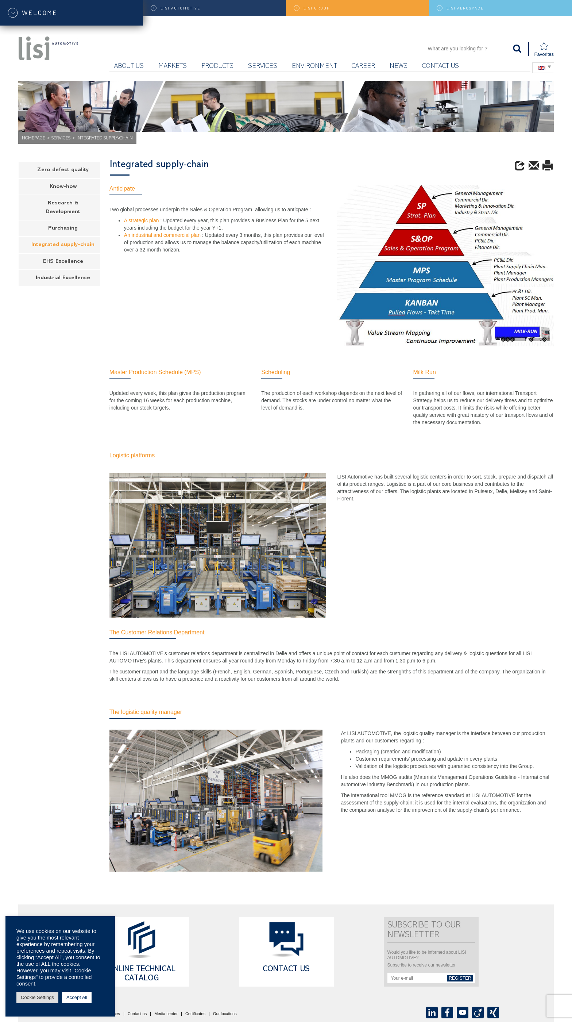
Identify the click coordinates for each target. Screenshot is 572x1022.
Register (460, 978)
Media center (166, 1014)
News (398, 66)
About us (129, 66)
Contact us (440, 66)
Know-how (63, 187)
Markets (172, 66)
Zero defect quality (63, 170)
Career (363, 66)
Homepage (33, 138)
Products (217, 66)
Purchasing (63, 228)
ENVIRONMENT (314, 66)
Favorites (544, 49)
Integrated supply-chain (62, 245)
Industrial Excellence (63, 278)
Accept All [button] (76, 997)
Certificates (195, 1014)
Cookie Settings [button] (37, 997)
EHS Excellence (63, 262)
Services (262, 66)
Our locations (225, 1014)
